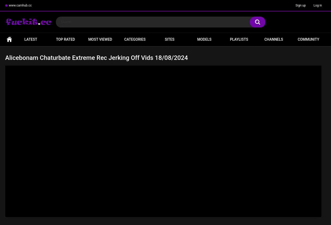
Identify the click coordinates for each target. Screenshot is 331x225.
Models (204, 39)
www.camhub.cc (20, 5)
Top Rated (65, 39)
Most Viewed (100, 39)
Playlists (239, 39)
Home (9, 39)
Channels (273, 39)
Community (308, 39)
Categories (135, 39)
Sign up (301, 5)
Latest (30, 39)
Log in (317, 5)
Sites (169, 39)
